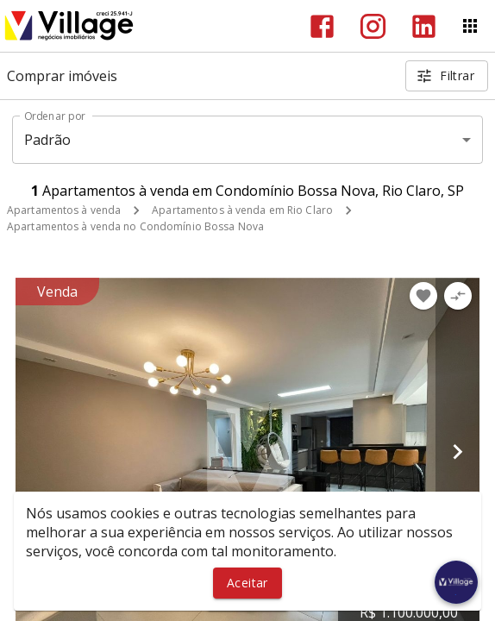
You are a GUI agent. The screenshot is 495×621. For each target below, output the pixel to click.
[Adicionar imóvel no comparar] (458, 296)
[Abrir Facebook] (322, 26)
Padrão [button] (48, 139)
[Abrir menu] (470, 26)
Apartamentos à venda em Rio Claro (242, 210)
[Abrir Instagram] (373, 26)
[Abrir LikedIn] (424, 26)
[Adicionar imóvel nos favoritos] (423, 296)
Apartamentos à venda (64, 210)
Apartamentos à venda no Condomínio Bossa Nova (135, 226)
